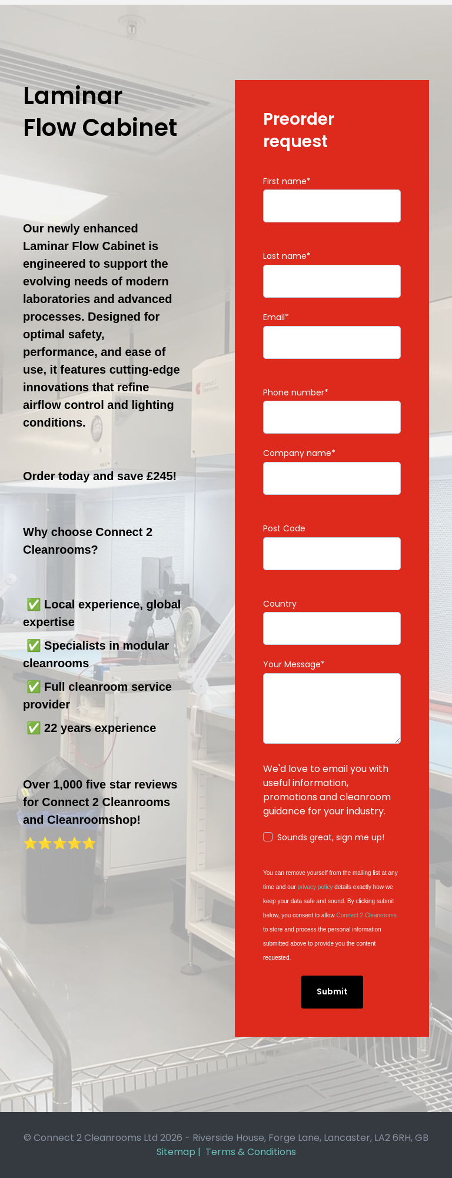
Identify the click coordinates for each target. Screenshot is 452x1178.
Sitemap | (181, 1152)
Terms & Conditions (250, 1152)
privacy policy (315, 887)
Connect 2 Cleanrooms (367, 915)
